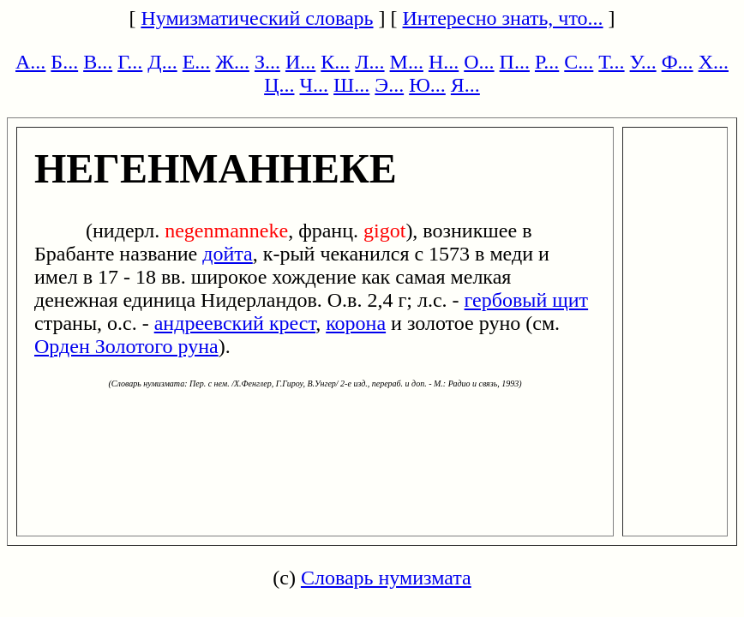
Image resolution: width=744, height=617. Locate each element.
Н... (444, 62)
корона (356, 323)
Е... (197, 62)
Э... (389, 85)
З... (267, 62)
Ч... (313, 85)
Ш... (351, 85)
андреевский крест (234, 323)
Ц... (279, 85)
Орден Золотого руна (126, 346)
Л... (369, 62)
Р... (547, 62)
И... (300, 62)
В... (97, 62)
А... (30, 62)
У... (643, 62)
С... (578, 62)
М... (406, 62)
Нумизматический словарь (257, 18)
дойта (227, 254)
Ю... (427, 85)
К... (335, 62)
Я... (465, 85)
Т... (611, 62)
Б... (64, 62)
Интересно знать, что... (503, 18)
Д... (162, 62)
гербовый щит (527, 300)
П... (515, 62)
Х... (714, 62)
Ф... (677, 62)
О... (479, 62)
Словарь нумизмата (386, 577)
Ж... (232, 62)
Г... (129, 62)
